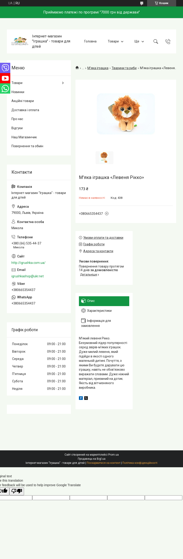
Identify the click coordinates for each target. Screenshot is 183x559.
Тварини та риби (124, 68)
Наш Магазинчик (24, 137)
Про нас (17, 119)
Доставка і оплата (25, 110)
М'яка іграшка (97, 68)
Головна (90, 41)
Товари (113, 41)
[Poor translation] (16, 491)
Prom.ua (113, 454)
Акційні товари (22, 101)
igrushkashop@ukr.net (27, 276)
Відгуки (17, 128)
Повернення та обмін (27, 146)
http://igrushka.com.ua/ (28, 263)
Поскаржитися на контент (103, 463)
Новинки (17, 92)
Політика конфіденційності (139, 463)
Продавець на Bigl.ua (91, 458)
